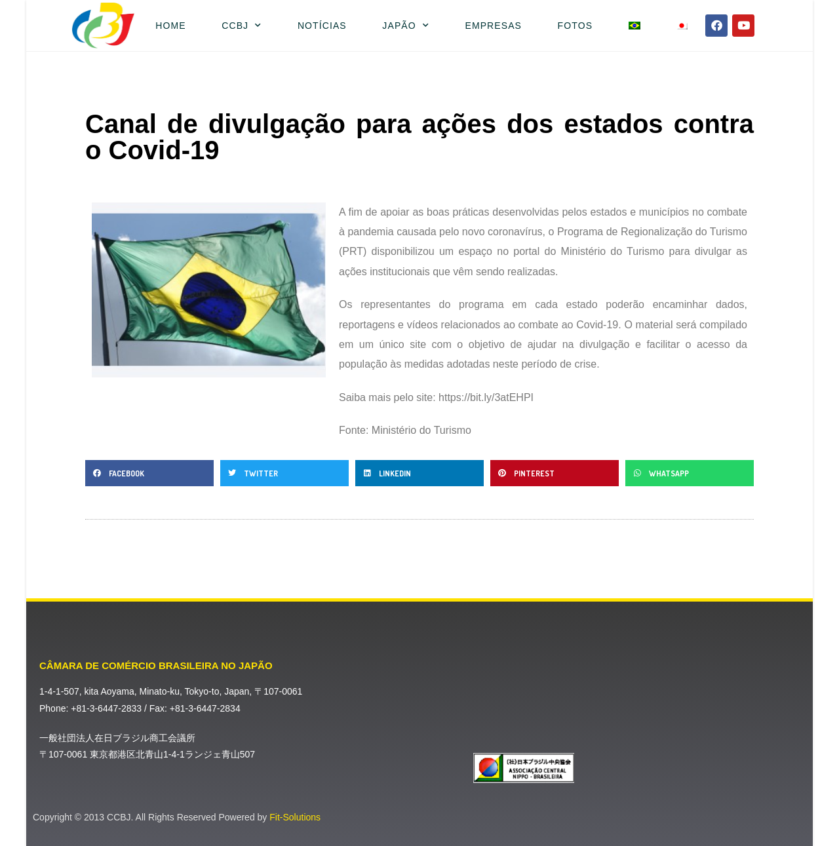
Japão (405, 25)
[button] (149, 473)
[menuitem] (634, 25)
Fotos (575, 25)
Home (170, 25)
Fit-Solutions (295, 817)
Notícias (322, 25)
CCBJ (242, 25)
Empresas (493, 25)
